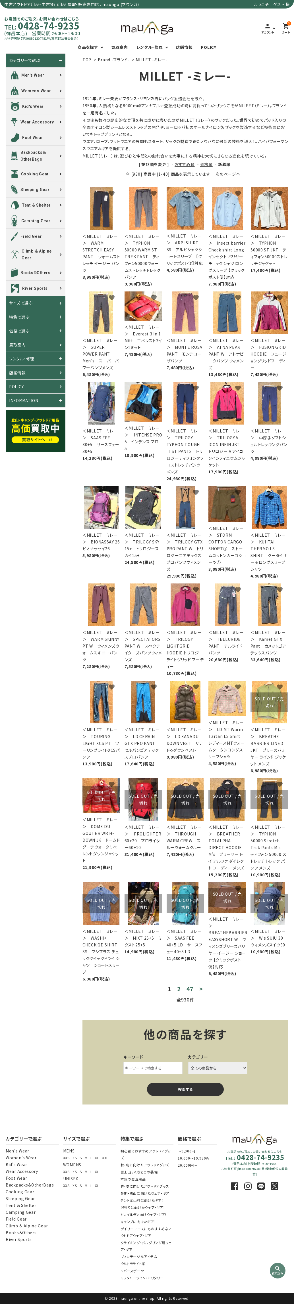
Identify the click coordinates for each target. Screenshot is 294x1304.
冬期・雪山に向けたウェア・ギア (145, 1193)
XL (97, 1157)
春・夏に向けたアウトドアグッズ (145, 1186)
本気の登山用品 (133, 1179)
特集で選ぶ (19, 317)
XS (75, 1157)
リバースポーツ (132, 1270)
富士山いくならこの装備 (139, 1171)
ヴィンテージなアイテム (139, 1256)
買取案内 (119, 47)
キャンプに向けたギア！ (138, 1221)
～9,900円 (186, 1150)
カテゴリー (198, 1057)
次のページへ (228, 174)
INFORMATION (23, 400)
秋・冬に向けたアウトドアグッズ (145, 1164)
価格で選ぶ (19, 331)
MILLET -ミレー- (151, 59)
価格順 (206, 164)
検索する (185, 1089)
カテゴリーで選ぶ (24, 60)
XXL (105, 1157)
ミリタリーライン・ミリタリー (142, 1277)
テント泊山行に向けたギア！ (142, 1200)
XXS (66, 1157)
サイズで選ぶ (20, 303)
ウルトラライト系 (133, 1263)
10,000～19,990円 (194, 1158)
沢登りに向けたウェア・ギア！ (143, 1207)
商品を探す (88, 47)
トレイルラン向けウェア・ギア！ (144, 1214)
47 (190, 989)
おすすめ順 (185, 164)
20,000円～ (187, 1165)
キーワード (133, 1057)
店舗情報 (184, 47)
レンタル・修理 (149, 47)
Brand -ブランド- (113, 59)
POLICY (208, 47)
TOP (86, 59)
